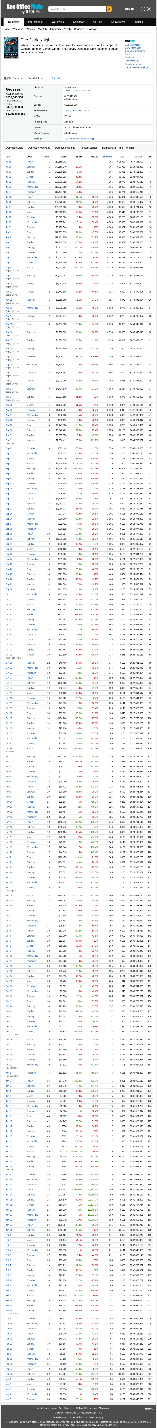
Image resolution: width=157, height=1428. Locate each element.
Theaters (107, 156)
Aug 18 (9, 348)
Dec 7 (8, 941)
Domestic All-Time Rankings (118, 147)
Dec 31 (9, 1064)
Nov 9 (8, 797)
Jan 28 (9, 1215)
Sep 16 (9, 519)
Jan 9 (8, 1116)
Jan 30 (9, 1225)
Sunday (30, 172)
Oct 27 (9, 728)
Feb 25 (9, 1359)
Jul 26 (8, 202)
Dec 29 (9, 1054)
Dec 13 (9, 971)
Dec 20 (9, 1006)
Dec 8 (8, 946)
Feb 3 (8, 1245)
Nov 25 (9, 877)
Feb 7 (8, 1265)
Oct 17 (9, 678)
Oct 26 (9, 723)
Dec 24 (9, 1026)
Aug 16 (9, 332)
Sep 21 (9, 544)
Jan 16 (9, 1151)
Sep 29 (9, 584)
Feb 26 (9, 1364)
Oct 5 (8, 614)
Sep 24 (9, 559)
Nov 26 (9, 882)
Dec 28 (9, 1049)
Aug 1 (8, 232)
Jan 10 (9, 1121)
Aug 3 (8, 242)
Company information (135, 51)
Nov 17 (9, 837)
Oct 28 (9, 733)
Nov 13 (9, 817)
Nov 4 (8, 771)
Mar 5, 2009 (84, 110)
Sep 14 (9, 508)
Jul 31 (8, 227)
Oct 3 (8, 604)
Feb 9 (8, 1275)
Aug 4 (8, 247)
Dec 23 (9, 1021)
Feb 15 (9, 1305)
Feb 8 (8, 1270)
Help (100, 1413)
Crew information (133, 48)
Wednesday (32, 187)
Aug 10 (9, 283)
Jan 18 (9, 1161)
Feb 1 (8, 1235)
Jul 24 (8, 192)
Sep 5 (8, 463)
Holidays (92, 29)
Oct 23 (9, 708)
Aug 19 (9, 356)
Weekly (30, 29)
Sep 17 (9, 524)
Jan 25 (9, 1200)
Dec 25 (9, 1031)
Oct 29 (9, 738)
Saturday (31, 167)
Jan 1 (8, 1073)
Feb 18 (9, 1323)
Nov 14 (9, 822)
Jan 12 (9, 1131)
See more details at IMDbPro (79, 138)
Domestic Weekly (65, 147)
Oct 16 (9, 673)
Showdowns (118, 21)
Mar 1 (8, 1379)
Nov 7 (8, 786)
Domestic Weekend (39, 147)
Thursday (31, 192)
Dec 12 (9, 966)
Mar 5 (8, 1399)
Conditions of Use (48, 1425)
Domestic (13, 21)
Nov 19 (9, 847)
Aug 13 (9, 308)
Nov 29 (9, 900)
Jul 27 (8, 207)
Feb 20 (9, 1333)
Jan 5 (8, 1096)
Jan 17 (9, 1156)
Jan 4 (8, 1091)
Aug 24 (9, 397)
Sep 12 (9, 498)
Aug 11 (9, 292)
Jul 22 (8, 182)
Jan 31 (9, 1230)
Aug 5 (8, 252)
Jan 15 (9, 1146)
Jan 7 (8, 1106)
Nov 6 (8, 781)
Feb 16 (9, 1310)
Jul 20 (8, 172)
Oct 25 (9, 718)
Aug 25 (9, 405)
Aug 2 (8, 237)
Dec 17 (9, 991)
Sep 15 (9, 514)
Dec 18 (9, 996)
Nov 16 (9, 832)
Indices (139, 21)
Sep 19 (9, 534)
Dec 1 (8, 910)
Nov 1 (8, 756)
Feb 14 (9, 1300)
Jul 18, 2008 (70, 110)
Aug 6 (8, 257)
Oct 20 (9, 693)
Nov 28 (9, 895)
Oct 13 (9, 655)
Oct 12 (9, 649)
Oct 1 (8, 594)
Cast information (133, 45)
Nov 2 (8, 761)
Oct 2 (8, 599)
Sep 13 (9, 503)
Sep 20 (9, 539)
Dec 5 (8, 931)
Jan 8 (8, 1111)
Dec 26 (9, 1039)
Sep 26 (9, 569)
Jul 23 (8, 187)
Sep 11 (9, 493)
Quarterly (55, 29)
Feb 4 (8, 1250)
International (35, 21)
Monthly (42, 29)
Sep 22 (9, 549)
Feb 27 (9, 1369)
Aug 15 (9, 324)
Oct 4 (8, 609)
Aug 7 (8, 262)
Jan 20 (9, 1174)
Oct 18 (9, 683)
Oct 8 (8, 629)
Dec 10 (9, 956)
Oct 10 (9, 639)
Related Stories (88, 147)
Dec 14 (9, 976)
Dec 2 (8, 915)
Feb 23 (9, 1349)
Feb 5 (8, 1255)
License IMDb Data (87, 1413)
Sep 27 (9, 574)
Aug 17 (9, 340)
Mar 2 (8, 1384)
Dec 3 (8, 920)
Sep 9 (8, 483)
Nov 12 (9, 812)
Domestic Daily (14, 147)
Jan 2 (8, 1081)
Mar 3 (8, 1389)
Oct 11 (9, 644)
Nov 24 (9, 872)
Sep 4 (8, 458)
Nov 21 (9, 857)
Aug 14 (9, 316)
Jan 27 (9, 1210)
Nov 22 (9, 862)
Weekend (17, 29)
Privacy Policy (68, 1425)
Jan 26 (9, 1205)
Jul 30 (8, 222)
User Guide (70, 1413)
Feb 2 (8, 1240)
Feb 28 (9, 1374)
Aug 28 (9, 420)
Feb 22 (9, 1344)
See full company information (77, 91)
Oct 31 (9, 748)
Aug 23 (9, 389)
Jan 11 (9, 1126)
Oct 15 (9, 668)
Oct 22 (9, 703)
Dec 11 (9, 961)
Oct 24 (9, 713)
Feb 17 (9, 1318)
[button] (133, 60)
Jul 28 (8, 212)
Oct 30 (9, 743)
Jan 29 (9, 1220)
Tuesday (31, 182)
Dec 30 (9, 1059)
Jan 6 (8, 1101)
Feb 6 (8, 1260)
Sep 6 (8, 468)
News (127, 54)
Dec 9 (8, 951)
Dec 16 (9, 986)
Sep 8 (8, 478)
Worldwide (58, 21)
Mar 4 (8, 1394)
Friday (30, 162)
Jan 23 (9, 1189)
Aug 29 (9, 425)
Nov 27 (9, 887)
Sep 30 (9, 589)
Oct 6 (8, 619)
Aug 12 (9, 300)
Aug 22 (9, 380)
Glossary (59, 1413)
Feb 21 (9, 1339)
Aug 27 (9, 415)
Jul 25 (8, 197)
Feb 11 (9, 1285)
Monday (30, 177)
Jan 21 (9, 1179)
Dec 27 (9, 1044)
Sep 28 (9, 579)
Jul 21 (8, 177)
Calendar (78, 21)
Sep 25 (9, 564)
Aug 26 (9, 410)
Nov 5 (8, 776)
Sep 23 (9, 554)
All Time (97, 21)
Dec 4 (8, 925)
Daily (6, 29)
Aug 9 (8, 275)
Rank (46, 156)
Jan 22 (9, 1184)
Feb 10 (9, 1280)
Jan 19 (9, 1166)
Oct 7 (8, 624)
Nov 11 (9, 807)
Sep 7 (8, 473)
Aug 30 (9, 430)
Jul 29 (8, 217)
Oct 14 (9, 663)
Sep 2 (8, 448)
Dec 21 (9, 1011)
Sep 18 (9, 529)
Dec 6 (8, 936)
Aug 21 (9, 372)
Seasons (79, 29)
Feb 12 (9, 1290)
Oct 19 (9, 688)
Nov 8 (8, 792)
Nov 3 (8, 766)
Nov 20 (9, 852)
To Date (138, 156)
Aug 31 (9, 435)
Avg (122, 156)
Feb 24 (9, 1354)
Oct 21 (9, 698)
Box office (129, 57)
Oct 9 (8, 634)
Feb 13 (9, 1295)
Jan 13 (9, 1136)
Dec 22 (9, 1016)
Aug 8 (8, 267)
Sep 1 (8, 440)
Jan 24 (9, 1194)
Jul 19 (8, 167)
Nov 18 (9, 842)
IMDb (91, 1417)
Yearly (67, 29)
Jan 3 (8, 1086)
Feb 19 (9, 1328)
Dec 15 (9, 981)
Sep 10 (9, 488)
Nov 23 (9, 867)
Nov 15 (9, 827)
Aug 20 (9, 364)
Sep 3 (8, 453)
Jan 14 (9, 1141)
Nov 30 (9, 905)
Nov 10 (9, 802)
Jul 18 (8, 162)
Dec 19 (9, 1001)
